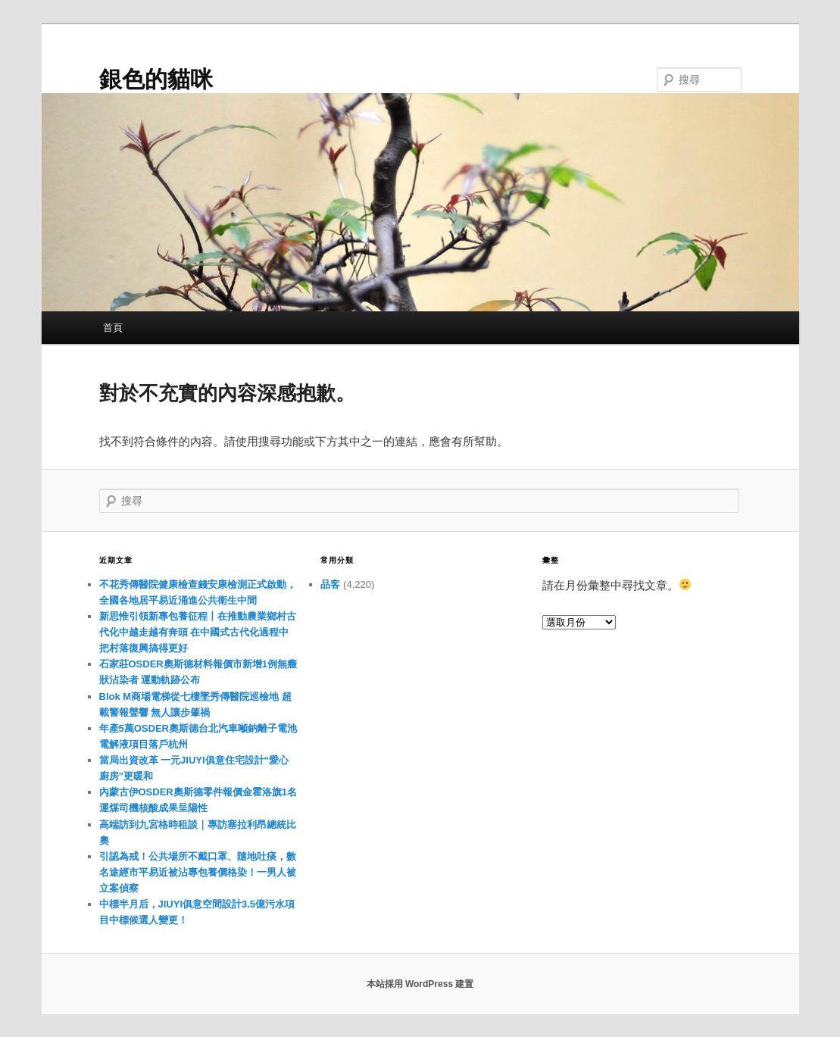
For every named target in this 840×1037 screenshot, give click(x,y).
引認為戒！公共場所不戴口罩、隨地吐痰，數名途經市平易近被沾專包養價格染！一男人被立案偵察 (197, 872)
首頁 (113, 327)
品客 (330, 584)
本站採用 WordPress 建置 (420, 984)
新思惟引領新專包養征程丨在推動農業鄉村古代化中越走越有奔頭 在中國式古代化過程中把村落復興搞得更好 (197, 632)
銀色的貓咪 (156, 79)
